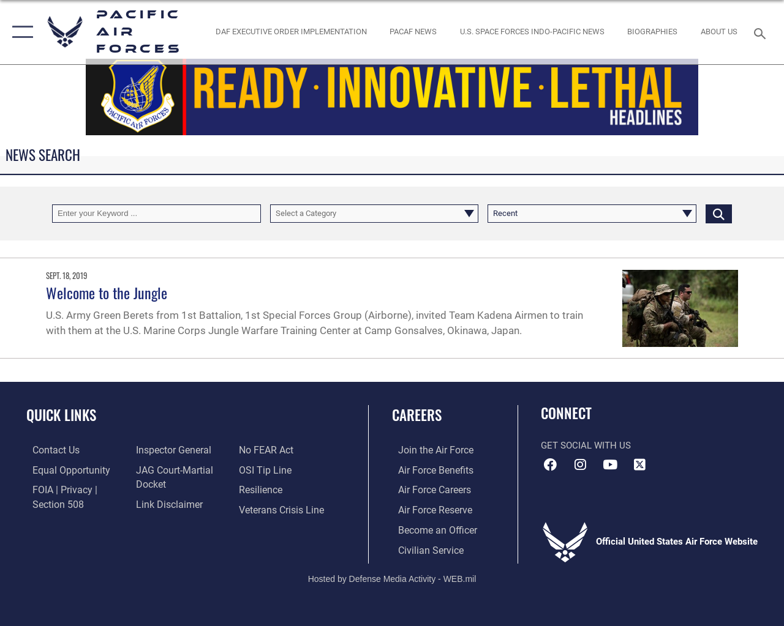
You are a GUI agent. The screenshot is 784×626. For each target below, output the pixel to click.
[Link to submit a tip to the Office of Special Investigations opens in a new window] (265, 469)
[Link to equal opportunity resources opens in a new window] (62, 469)
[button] (20, 32)
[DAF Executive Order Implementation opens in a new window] (291, 32)
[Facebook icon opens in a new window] (550, 464)
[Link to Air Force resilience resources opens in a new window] (262, 488)
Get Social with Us (586, 445)
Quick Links (61, 415)
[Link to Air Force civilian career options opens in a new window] (423, 547)
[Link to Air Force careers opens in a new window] (428, 488)
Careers (417, 415)
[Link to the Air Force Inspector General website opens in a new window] (170, 449)
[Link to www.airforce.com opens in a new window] (428, 449)
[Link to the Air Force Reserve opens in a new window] (428, 508)
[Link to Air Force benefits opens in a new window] (428, 469)
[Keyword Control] (156, 213)
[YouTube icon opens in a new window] (610, 464)
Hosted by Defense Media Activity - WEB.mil (392, 575)
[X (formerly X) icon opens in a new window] (640, 464)
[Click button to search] (719, 213)
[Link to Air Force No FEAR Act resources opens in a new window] (267, 449)
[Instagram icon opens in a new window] (580, 464)
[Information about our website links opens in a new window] (165, 502)
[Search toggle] (762, 32)
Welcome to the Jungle (106, 292)
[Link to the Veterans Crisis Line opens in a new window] (282, 508)
